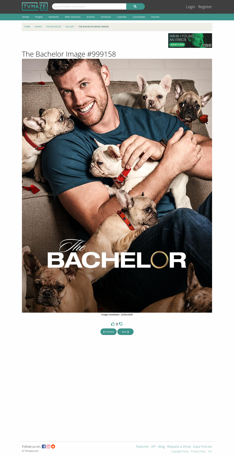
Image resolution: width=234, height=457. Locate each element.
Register (205, 6)
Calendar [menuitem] (122, 16)
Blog (161, 447)
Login (190, 6)
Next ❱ (125, 332)
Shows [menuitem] (25, 16)
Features (142, 447)
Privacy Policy (198, 451)
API (153, 447)
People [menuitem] (39, 16)
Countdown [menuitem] (139, 16)
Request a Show (179, 447)
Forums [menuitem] (155, 16)
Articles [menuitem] (91, 16)
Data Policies (202, 447)
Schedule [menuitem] (106, 16)
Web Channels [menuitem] (73, 16)
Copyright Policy (180, 451)
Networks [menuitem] (54, 16)
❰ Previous (108, 332)
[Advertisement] (92, 40)
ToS (210, 451)
